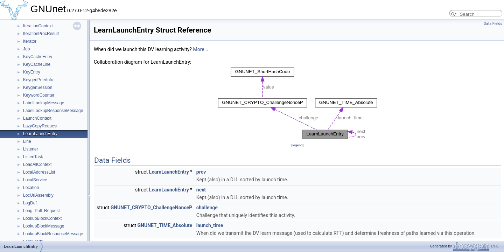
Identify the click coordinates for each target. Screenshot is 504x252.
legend (297, 145)
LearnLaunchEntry (40, 133)
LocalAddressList (39, 172)
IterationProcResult (41, 33)
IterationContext (38, 25)
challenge (207, 207)
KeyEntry (31, 72)
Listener (30, 149)
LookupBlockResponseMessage (53, 233)
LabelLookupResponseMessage (53, 110)
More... (200, 49)
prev (201, 172)
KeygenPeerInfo (38, 79)
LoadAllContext (37, 164)
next (201, 189)
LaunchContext (37, 118)
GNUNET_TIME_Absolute (165, 225)
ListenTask (33, 156)
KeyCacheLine (36, 64)
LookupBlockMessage (43, 226)
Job (26, 49)
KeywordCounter (38, 95)
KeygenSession (37, 87)
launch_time (209, 225)
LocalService (35, 179)
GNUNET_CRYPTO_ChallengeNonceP (151, 207)
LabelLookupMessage (43, 102)
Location (31, 187)
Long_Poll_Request (41, 210)
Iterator (29, 41)
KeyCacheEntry (37, 56)
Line (27, 141)
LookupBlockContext (42, 218)
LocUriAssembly (38, 195)
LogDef (30, 203)
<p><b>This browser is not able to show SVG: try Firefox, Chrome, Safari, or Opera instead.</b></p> (297, 103)
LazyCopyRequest (40, 126)
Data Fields (493, 23)
